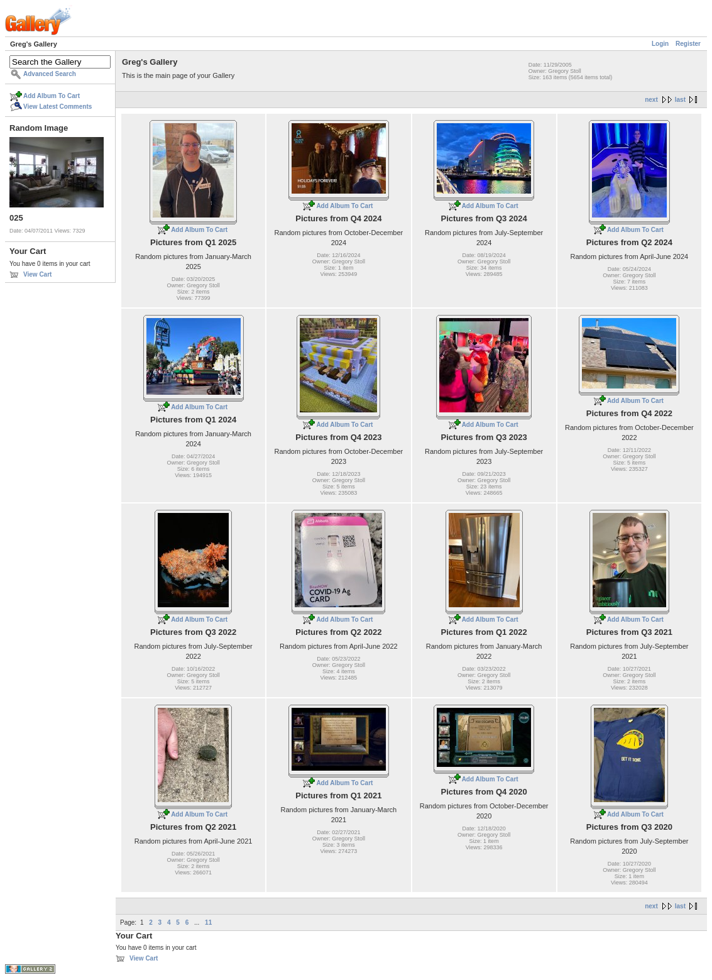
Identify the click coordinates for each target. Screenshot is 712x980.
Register (688, 43)
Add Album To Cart (51, 95)
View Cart (37, 274)
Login (660, 43)
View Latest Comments (57, 106)
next (651, 99)
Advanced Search (49, 73)
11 (208, 922)
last (680, 99)
